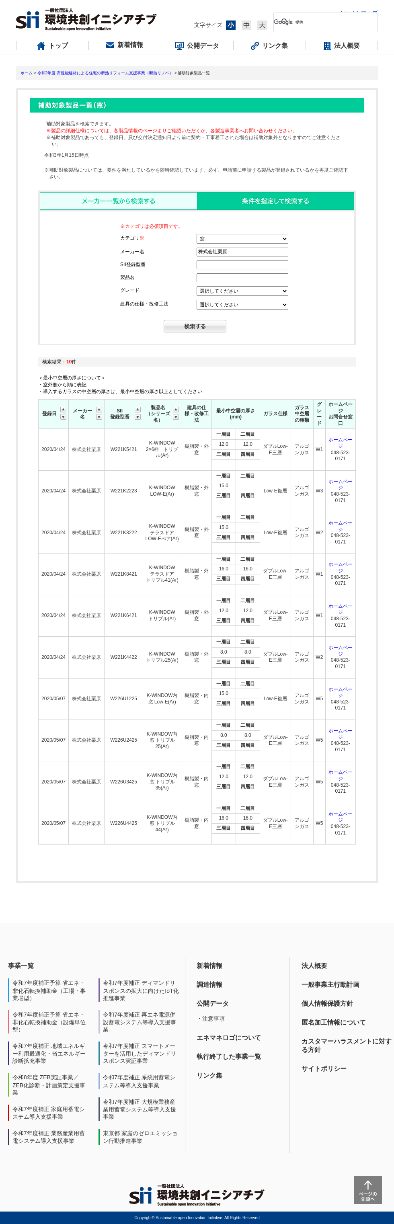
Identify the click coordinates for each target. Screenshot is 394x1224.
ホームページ (340, 443)
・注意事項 (211, 1018)
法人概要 (314, 965)
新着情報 (209, 965)
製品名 (127, 277)
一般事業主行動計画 (330, 984)
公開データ (213, 1003)
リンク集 (209, 1075)
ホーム (27, 73)
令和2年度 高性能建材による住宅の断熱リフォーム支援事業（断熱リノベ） (105, 73)
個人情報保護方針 (327, 1003)
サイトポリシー (324, 1068)
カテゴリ (132, 238)
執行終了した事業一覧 (229, 1056)
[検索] (319, 22)
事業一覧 (21, 965)
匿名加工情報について (334, 1022)
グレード (130, 290)
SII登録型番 (133, 264)
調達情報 (209, 984)
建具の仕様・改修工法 (144, 304)
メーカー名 (132, 251)
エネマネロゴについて (229, 1037)
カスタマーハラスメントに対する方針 (347, 1045)
